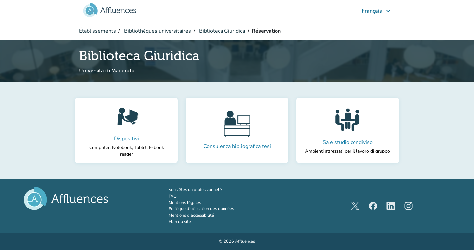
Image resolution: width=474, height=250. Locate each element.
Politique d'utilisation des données (201, 209)
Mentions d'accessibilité (191, 215)
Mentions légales (185, 203)
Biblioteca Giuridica (221, 31)
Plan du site (180, 222)
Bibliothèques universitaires (157, 31)
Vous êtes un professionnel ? (210, 190)
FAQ (173, 196)
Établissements (97, 31)
